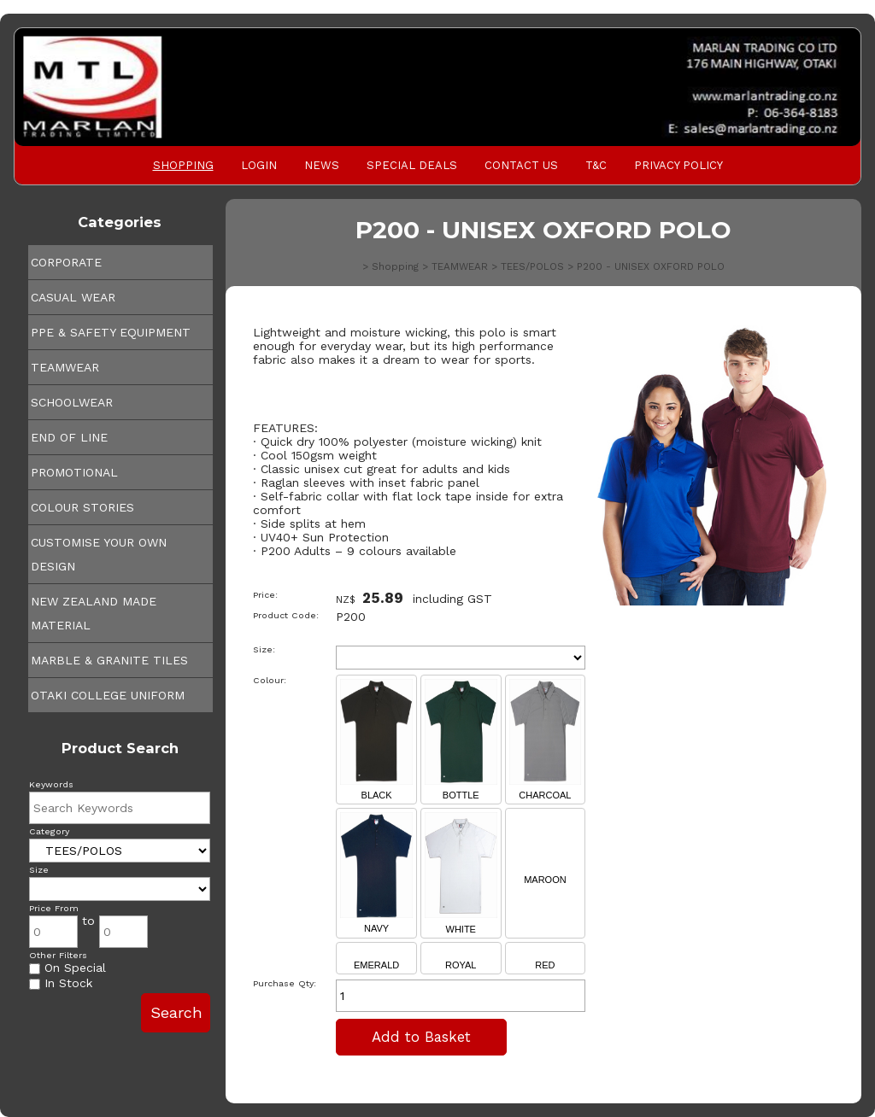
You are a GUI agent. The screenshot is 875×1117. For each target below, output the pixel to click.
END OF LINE (69, 437)
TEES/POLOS (532, 266)
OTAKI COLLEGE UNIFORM (108, 695)
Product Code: (286, 615)
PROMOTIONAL (74, 472)
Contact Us (521, 165)
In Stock (60, 983)
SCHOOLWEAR (72, 402)
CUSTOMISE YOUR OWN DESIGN (99, 554)
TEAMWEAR (65, 367)
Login (259, 165)
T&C (596, 165)
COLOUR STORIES (82, 507)
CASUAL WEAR (73, 297)
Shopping (183, 165)
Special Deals (412, 165)
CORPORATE (66, 262)
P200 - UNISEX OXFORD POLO (651, 266)
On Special (67, 967)
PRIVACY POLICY (678, 165)
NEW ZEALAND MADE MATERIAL (93, 613)
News (321, 165)
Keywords (51, 784)
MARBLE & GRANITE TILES (109, 660)
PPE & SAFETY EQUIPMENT (111, 332)
